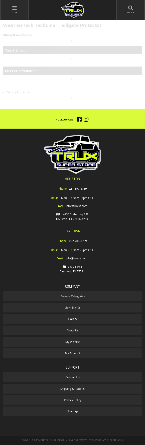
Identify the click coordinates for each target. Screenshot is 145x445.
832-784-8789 (78, 241)
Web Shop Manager (112, 440)
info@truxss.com (76, 206)
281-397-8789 (78, 188)
